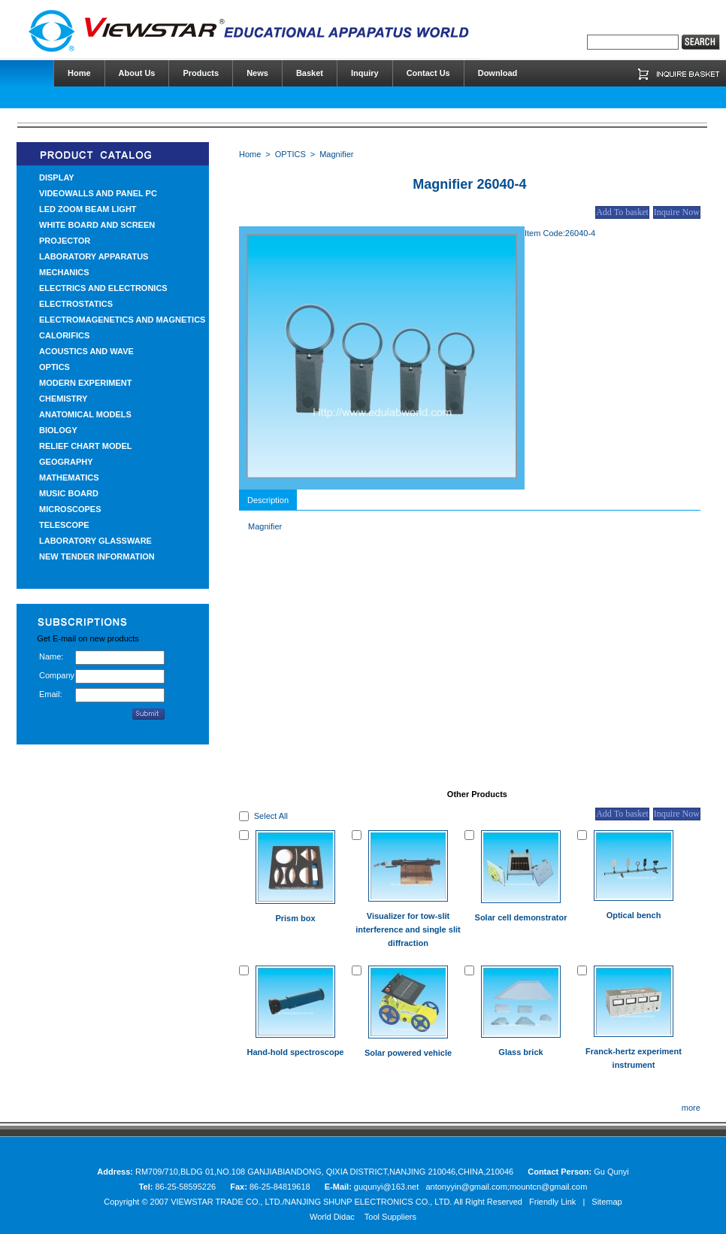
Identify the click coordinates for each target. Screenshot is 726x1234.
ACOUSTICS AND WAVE (86, 351)
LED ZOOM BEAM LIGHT (88, 209)
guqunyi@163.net (387, 1186)
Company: (57, 675)
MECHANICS (64, 272)
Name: (51, 656)
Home (250, 154)
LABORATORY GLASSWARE (95, 540)
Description (268, 500)
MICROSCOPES (70, 509)
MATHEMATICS (69, 477)
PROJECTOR (64, 240)
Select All (271, 815)
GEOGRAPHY (66, 461)
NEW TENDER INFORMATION (97, 556)
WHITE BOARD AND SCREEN (97, 224)
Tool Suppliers (390, 1216)
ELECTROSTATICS (76, 303)
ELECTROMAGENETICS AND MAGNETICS (122, 319)
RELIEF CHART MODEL (85, 445)
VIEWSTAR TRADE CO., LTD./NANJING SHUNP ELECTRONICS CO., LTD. (311, 1201)
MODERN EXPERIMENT (85, 382)
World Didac (332, 1216)
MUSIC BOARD (68, 493)
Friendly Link (552, 1201)
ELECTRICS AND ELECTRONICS (103, 288)
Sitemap (606, 1201)
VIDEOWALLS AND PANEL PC (98, 193)
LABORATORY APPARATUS (93, 256)
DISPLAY (56, 177)
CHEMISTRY (63, 398)
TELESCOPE (64, 524)
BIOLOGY (58, 430)
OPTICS (54, 366)
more (691, 1107)
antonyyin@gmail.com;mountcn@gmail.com (506, 1186)
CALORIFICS (64, 335)
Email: (50, 694)
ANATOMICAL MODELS (85, 414)
